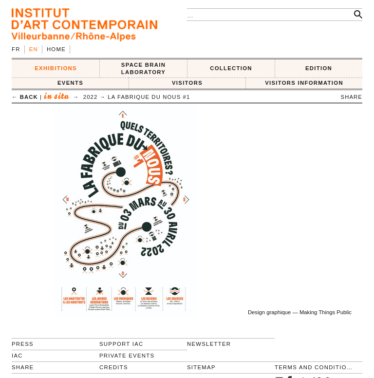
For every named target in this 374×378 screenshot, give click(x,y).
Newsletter (209, 344)
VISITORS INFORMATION (304, 83)
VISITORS (187, 83)
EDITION (318, 68)
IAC (17, 356)
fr (16, 49)
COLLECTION (231, 68)
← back (25, 97)
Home (56, 49)
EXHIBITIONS (56, 68)
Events (70, 83)
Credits (113, 367)
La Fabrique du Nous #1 (149, 97)
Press (23, 344)
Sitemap (201, 367)
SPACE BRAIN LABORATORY (143, 68)
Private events (126, 356)
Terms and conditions (314, 367)
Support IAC (121, 344)
